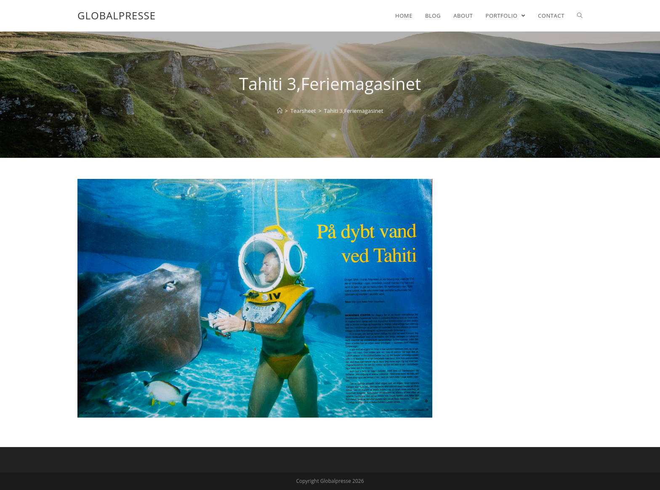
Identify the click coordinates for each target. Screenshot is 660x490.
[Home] (279, 111)
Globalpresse (116, 15)
